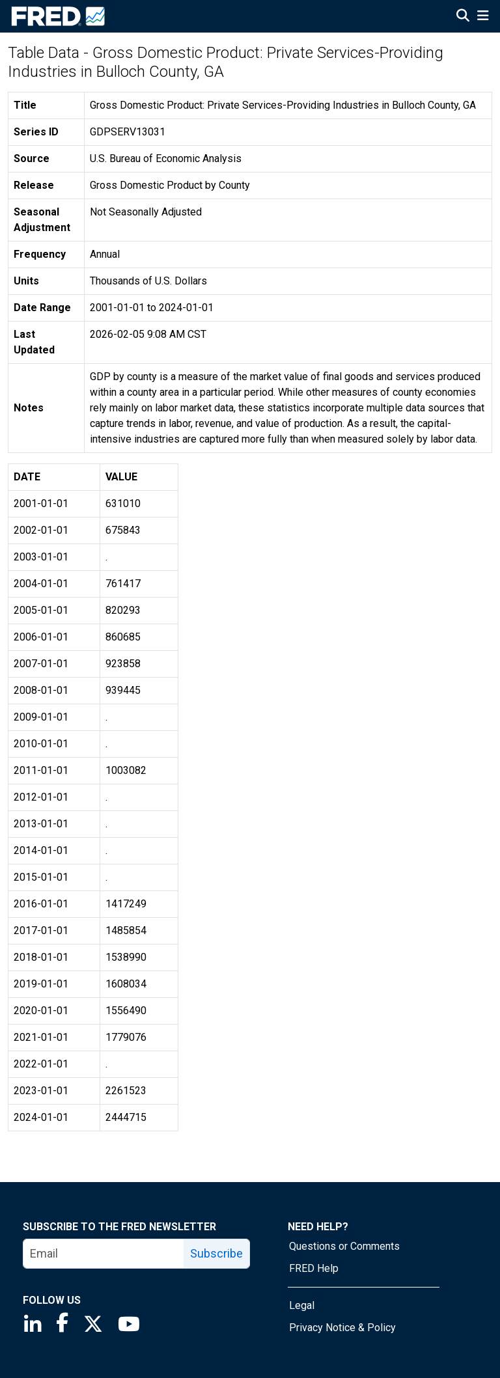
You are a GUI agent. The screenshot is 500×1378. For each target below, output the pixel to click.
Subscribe (216, 1253)
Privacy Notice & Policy (342, 1327)
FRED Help (314, 1268)
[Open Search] (463, 17)
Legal (301, 1305)
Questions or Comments (344, 1246)
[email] (103, 1253)
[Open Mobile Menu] (482, 17)
